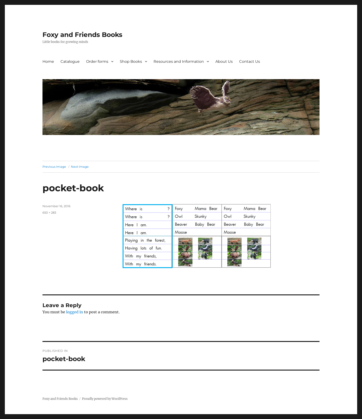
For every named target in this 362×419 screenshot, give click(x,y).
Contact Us (249, 61)
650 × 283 (49, 212)
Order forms (97, 61)
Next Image (80, 166)
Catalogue (70, 61)
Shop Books (131, 61)
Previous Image (54, 166)
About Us (224, 61)
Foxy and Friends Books (82, 35)
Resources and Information (179, 61)
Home (48, 61)
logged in (74, 312)
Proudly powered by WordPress (105, 399)
